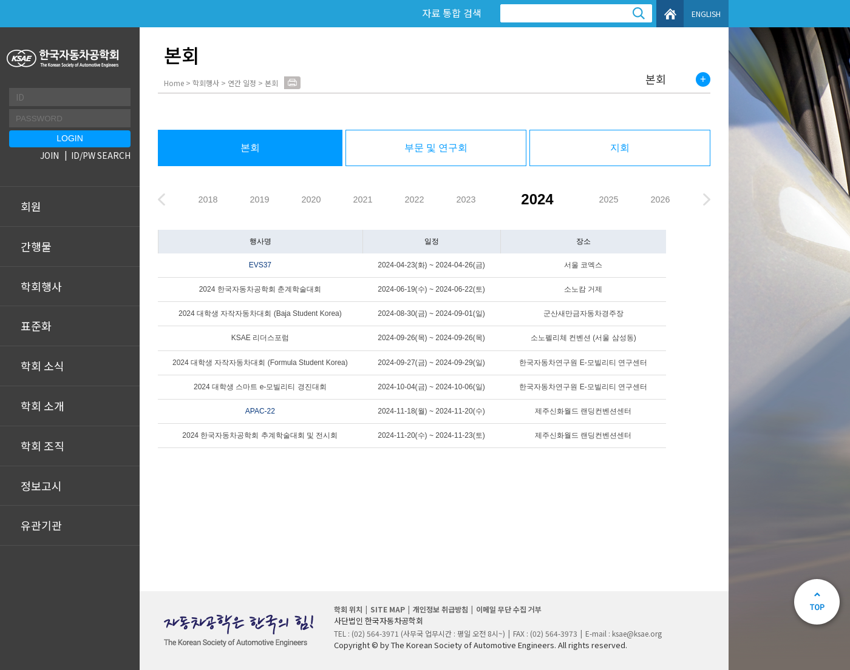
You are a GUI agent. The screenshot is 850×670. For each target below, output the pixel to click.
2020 (311, 199)
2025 (608, 199)
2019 (259, 199)
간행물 (36, 246)
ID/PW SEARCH (101, 155)
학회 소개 (42, 406)
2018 (207, 199)
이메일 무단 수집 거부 (509, 609)
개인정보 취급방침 (440, 609)
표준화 (36, 325)
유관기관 (41, 525)
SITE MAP (387, 609)
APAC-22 (260, 411)
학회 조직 (42, 446)
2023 (465, 199)
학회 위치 (348, 609)
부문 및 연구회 (436, 147)
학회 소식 (42, 366)
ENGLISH (706, 13)
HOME (670, 13)
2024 (537, 199)
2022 (414, 199)
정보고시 (41, 486)
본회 (655, 79)
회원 (31, 206)
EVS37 (260, 265)
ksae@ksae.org (637, 633)
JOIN (49, 155)
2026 (660, 199)
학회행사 (41, 286)
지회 (620, 147)
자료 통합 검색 (451, 12)
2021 (362, 199)
